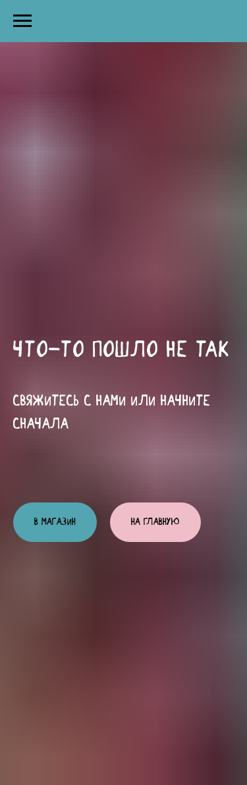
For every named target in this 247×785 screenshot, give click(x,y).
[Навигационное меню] (22, 21)
